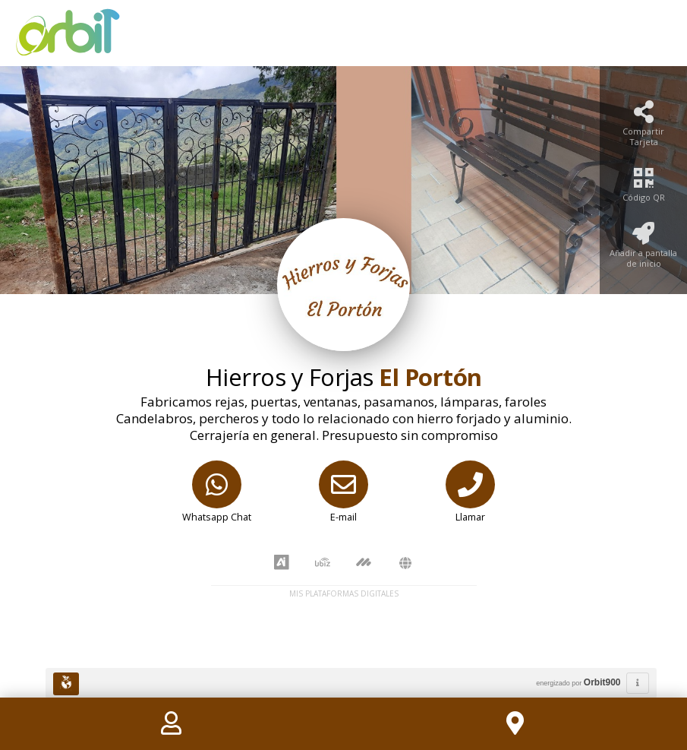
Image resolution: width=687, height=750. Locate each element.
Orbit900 (602, 682)
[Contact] (171, 724)
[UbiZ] (322, 563)
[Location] (515, 724)
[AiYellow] (281, 563)
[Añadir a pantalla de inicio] (643, 249)
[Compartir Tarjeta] (643, 128)
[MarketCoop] (363, 563)
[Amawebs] (405, 563)
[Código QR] (643, 189)
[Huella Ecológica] (66, 683)
